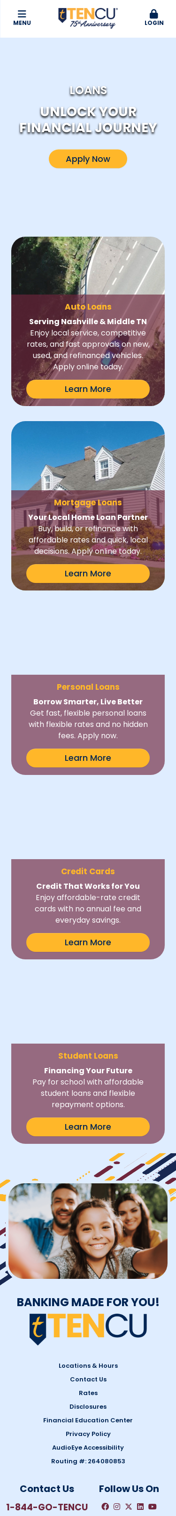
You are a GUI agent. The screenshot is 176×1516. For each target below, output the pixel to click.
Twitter (128, 1423)
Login (154, 18)
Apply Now (88, 159)
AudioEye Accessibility (88, 1363)
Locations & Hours (88, 1281)
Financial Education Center (88, 1336)
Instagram (117, 1423)
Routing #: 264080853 (88, 1376)
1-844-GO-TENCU (47, 1423)
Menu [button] (22, 18)
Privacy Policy (88, 1349)
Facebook (105, 1423)
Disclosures (88, 1322)
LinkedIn (140, 1423)
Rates (88, 1308)
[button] (154, 18)
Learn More (88, 389)
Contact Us (88, 1295)
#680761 (110, 1497)
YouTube (152, 1423)
